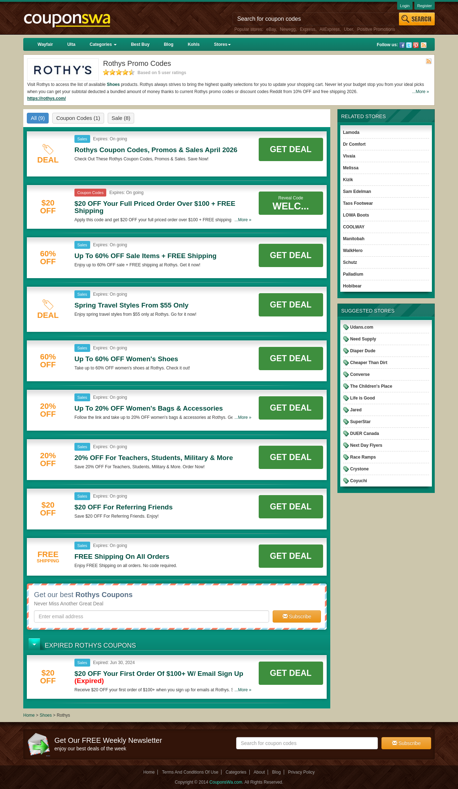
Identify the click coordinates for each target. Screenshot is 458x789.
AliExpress (330, 29)
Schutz (350, 262)
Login (405, 6)
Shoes (113, 84)
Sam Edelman (357, 191)
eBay (271, 29)
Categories (103, 44)
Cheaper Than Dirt (369, 362)
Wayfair (45, 44)
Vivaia (349, 156)
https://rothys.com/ (46, 98)
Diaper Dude (363, 350)
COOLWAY (354, 226)
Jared (356, 409)
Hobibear (352, 286)
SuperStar (360, 421)
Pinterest (416, 45)
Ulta (71, 44)
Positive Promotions (376, 29)
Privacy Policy (301, 772)
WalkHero (353, 250)
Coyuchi (358, 480)
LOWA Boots (356, 215)
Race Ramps (363, 457)
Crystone (359, 468)
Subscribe (297, 616)
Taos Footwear (358, 203)
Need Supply (363, 339)
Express (307, 29)
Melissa (351, 167)
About (259, 772)
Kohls (194, 44)
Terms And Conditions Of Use (190, 772)
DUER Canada (364, 433)
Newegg (288, 29)
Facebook (402, 45)
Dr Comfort (354, 144)
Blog (169, 44)
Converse (360, 374)
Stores (222, 44)
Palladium (353, 274)
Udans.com (362, 327)
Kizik (348, 179)
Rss (424, 45)
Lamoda (351, 132)
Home (29, 715)
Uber (348, 29)
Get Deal (290, 149)
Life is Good (362, 398)
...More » (420, 91)
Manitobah (354, 238)
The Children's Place (371, 386)
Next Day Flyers (366, 445)
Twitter (409, 45)
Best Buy (140, 44)
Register (424, 6)
